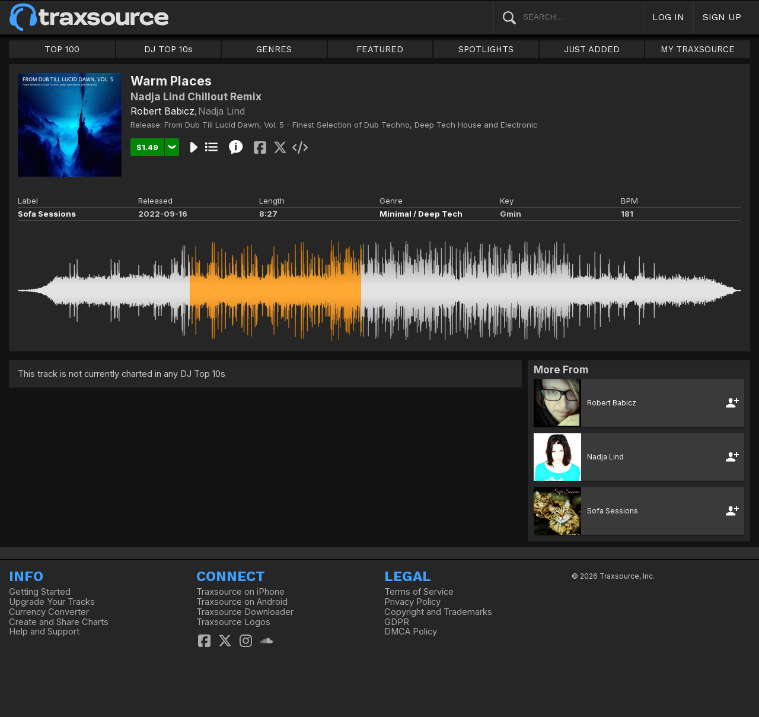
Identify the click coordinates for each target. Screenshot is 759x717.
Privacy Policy (412, 602)
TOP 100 (61, 49)
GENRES (274, 49)
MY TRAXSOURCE (698, 49)
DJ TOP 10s (168, 49)
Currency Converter (49, 612)
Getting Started (40, 591)
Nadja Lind (221, 111)
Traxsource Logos (233, 622)
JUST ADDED (592, 49)
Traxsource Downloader (245, 612)
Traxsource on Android (242, 602)
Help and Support (44, 631)
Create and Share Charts (59, 622)
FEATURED (379, 49)
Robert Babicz (162, 111)
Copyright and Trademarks (438, 612)
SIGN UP (722, 17)
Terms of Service (419, 591)
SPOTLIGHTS (486, 49)
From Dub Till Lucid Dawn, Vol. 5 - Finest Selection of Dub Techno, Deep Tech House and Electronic (351, 124)
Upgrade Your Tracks (52, 602)
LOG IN (668, 17)
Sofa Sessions (47, 213)
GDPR (396, 622)
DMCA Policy (410, 631)
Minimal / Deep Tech (421, 213)
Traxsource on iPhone (240, 591)
